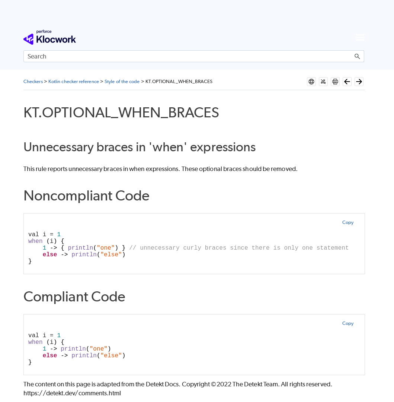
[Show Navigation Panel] (360, 37)
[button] (357, 56)
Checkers (33, 81)
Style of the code (122, 81)
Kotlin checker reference (73, 81)
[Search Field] (193, 56)
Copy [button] (347, 222)
